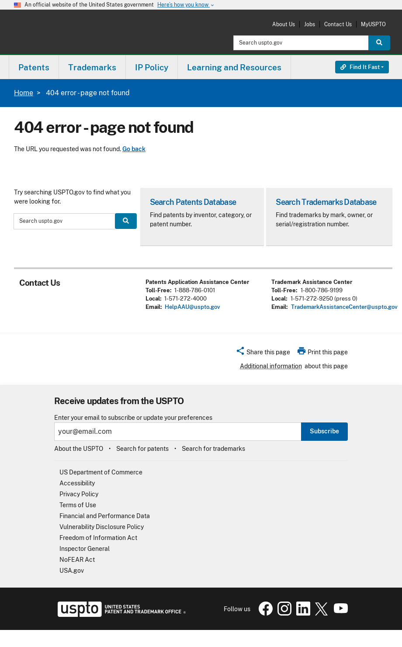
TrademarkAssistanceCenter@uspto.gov (344, 307)
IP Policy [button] (151, 67)
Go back (134, 148)
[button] (263, 353)
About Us (283, 24)
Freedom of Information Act (98, 537)
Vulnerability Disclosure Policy (101, 526)
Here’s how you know (186, 5)
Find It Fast (360, 67)
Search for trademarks (213, 448)
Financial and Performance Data (104, 515)
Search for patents (142, 448)
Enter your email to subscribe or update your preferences (133, 418)
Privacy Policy (78, 494)
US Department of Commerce (100, 472)
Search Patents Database (193, 202)
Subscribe (324, 431)
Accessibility (77, 483)
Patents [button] (33, 67)
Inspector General (84, 548)
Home (23, 93)
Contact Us (338, 24)
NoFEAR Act (77, 559)
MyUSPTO (373, 24)
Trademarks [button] (92, 67)
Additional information (271, 366)
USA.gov (71, 570)
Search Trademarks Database (326, 202)
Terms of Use (77, 505)
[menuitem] (34, 67)
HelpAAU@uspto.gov (192, 307)
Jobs (309, 24)
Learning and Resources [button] (234, 67)
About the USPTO (78, 448)
